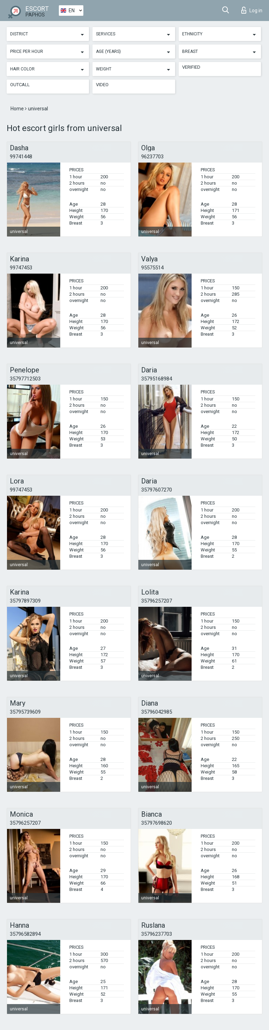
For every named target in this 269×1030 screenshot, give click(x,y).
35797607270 (156, 490)
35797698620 (156, 823)
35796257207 (156, 601)
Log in (251, 10)
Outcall (20, 84)
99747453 (21, 268)
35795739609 (25, 712)
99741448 (21, 156)
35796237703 (156, 934)
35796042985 (156, 712)
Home (18, 108)
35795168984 (156, 379)
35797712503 (25, 379)
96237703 (152, 156)
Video (102, 84)
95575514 (152, 268)
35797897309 (25, 601)
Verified (191, 67)
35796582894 (25, 934)
